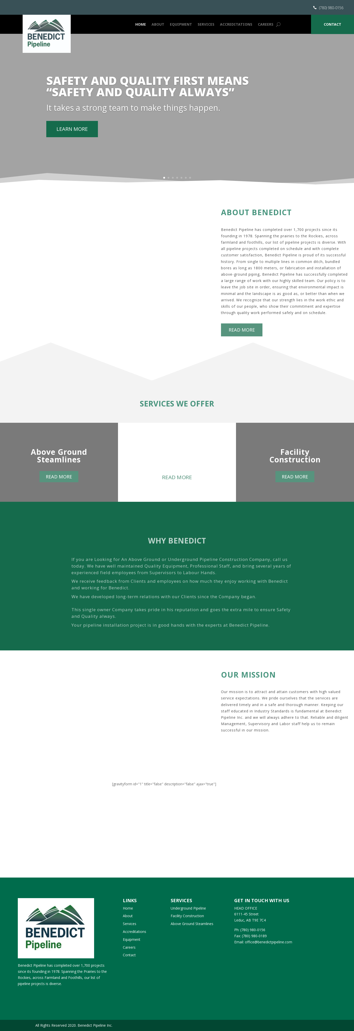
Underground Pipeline (188, 908)
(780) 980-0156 (331, 7)
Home (140, 24)
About (158, 24)
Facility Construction (187, 915)
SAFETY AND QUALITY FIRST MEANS (147, 90)
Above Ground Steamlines (192, 923)
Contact (332, 24)
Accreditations (236, 24)
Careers (265, 24)
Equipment (181, 24)
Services (206, 24)
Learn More (72, 138)
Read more (322, 330)
